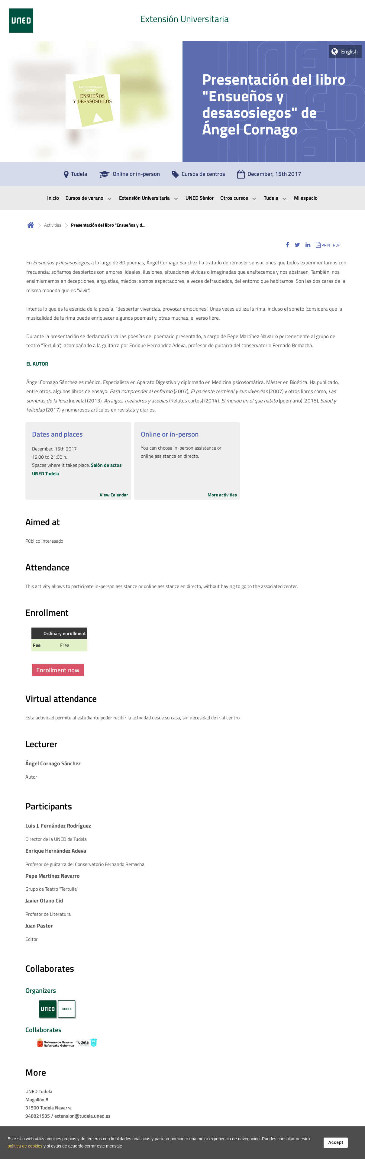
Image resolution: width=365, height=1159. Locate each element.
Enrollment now (57, 670)
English (349, 51)
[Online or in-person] (129, 176)
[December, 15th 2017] (269, 176)
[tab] (182, 20)
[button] (287, 245)
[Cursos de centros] (198, 176)
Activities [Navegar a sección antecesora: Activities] (52, 224)
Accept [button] (335, 1142)
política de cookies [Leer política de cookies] (25, 1146)
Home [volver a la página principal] (31, 225)
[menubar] (182, 198)
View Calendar (114, 494)
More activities (222, 494)
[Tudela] (75, 176)
